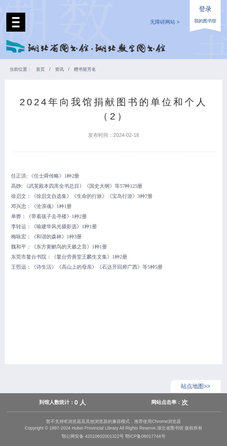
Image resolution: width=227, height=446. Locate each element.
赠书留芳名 (85, 69)
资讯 (59, 69)
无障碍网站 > (165, 22)
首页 (40, 69)
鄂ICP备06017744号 (144, 436)
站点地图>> (195, 386)
